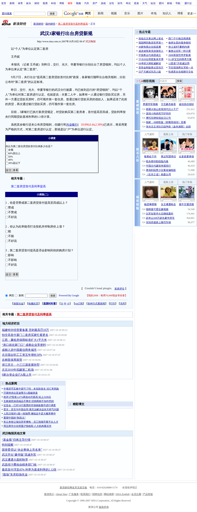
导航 (177, 3)
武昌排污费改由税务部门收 (19, 464)
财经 (36, 3)
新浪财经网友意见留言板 (73, 487)
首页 (3, 3)
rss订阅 (79, 303)
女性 (111, 3)
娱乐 (28, 3)
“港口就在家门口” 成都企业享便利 (24, 344)
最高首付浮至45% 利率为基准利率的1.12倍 (29, 469)
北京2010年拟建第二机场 (18, 369)
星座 (136, 3)
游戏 (103, 3)
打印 (112, 303)
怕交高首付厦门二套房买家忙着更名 (25, 334)
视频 (78, 3)
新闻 (12, 3)
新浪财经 (38, 23)
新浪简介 (49, 494)
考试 (128, 3)
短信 (153, 3)
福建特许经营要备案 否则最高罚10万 (25, 330)
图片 (140, 13)
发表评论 (119, 288)
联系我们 (85, 494)
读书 (119, 3)
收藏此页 (33, 303)
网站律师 (109, 494)
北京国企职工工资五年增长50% (22, 354)
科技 (53, 3)
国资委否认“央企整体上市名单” (22, 449)
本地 (154, 13)
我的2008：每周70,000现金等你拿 (106, 295)
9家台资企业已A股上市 (17, 374)
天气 (144, 3)
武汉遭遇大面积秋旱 (15, 459)
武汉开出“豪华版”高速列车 (19, 454)
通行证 (188, 3)
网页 (11, 295)
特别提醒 (7, 444)
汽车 (86, 3)
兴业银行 (72, 124)
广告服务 (74, 494)
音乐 (127, 13)
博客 (61, 3)
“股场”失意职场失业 (15, 474)
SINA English (122, 494)
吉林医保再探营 (12, 359)
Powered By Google (69, 295)
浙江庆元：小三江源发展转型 (21, 364)
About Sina (61, 494)
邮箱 (169, 3)
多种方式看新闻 (96, 303)
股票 (45, 3)
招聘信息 (97, 494)
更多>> (191, 13)
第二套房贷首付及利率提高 (73, 23)
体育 (20, 3)
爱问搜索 (7, 13)
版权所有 (104, 507)
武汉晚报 (91, 41)
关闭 (122, 303)
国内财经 (50, 23)
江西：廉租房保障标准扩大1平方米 (24, 339)
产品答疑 (148, 494)
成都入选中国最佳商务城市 (19, 349)
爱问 (161, 3)
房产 (94, 3)
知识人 (167, 13)
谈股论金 (18, 303)
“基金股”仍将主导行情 (16, 439)
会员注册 (136, 494)
